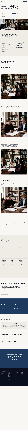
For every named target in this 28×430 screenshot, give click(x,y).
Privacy (22, 373)
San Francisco (9, 379)
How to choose (16, 372)
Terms (22, 374)
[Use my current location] (18, 13)
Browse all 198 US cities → (5, 273)
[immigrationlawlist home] (3, 1)
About (22, 372)
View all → (9, 380)
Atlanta (8, 378)
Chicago (9, 375)
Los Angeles (9, 373)
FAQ (15, 373)
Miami (8, 374)
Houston (9, 376)
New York (9, 372)
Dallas (8, 377)
